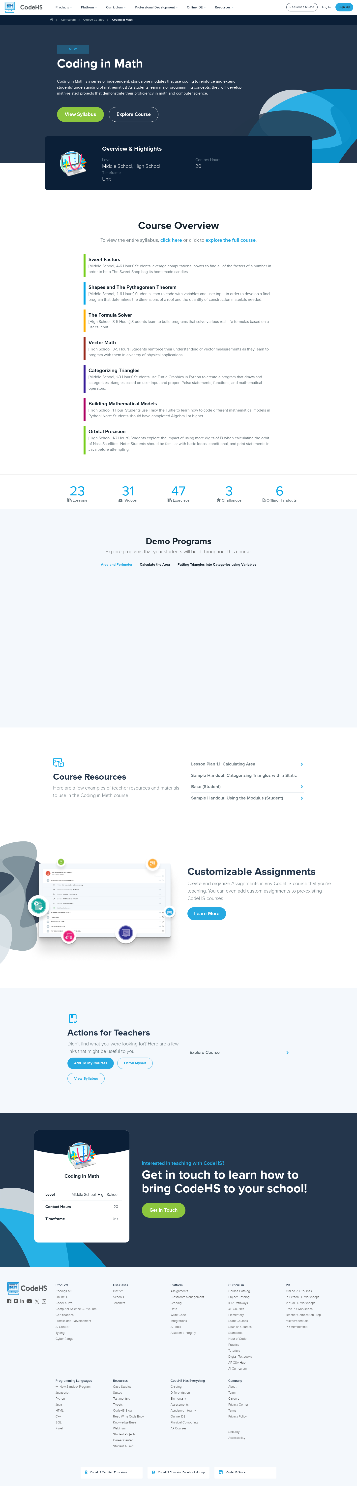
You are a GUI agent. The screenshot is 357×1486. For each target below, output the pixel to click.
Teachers (119, 1303)
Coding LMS (64, 1291)
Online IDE (63, 1297)
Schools (118, 1297)
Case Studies (122, 1387)
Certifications (65, 1315)
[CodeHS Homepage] (25, 7)
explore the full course (231, 240)
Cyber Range (64, 1339)
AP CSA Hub (236, 1363)
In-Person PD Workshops (302, 1297)
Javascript (62, 1393)
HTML (60, 1411)
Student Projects (124, 1434)
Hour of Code (237, 1339)
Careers (233, 1399)
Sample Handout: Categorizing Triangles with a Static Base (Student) (247, 781)
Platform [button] (89, 7)
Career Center (123, 1440)
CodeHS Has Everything (188, 1380)
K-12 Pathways (238, 1303)
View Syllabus (80, 114)
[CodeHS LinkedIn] (22, 1302)
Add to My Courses (90, 1063)
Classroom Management (187, 1297)
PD (288, 1285)
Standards (235, 1333)
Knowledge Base (124, 1422)
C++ (58, 1416)
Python (60, 1399)
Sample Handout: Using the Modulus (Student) (247, 798)
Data (174, 1309)
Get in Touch (163, 1210)
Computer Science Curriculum (76, 1309)
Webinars (119, 1428)
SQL (59, 1422)
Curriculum (68, 20)
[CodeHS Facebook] (9, 1302)
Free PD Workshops (299, 1309)
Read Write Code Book (128, 1416)
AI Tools (176, 1327)
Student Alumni (123, 1446)
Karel (59, 1428)
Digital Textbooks (240, 1357)
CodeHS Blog (122, 1411)
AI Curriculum (237, 1369)
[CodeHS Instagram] (16, 1302)
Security (233, 1432)
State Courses (238, 1321)
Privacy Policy (237, 1416)
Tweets (118, 1405)
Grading (176, 1303)
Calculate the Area (155, 564)
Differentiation (180, 1393)
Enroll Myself (135, 1063)
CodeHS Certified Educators (106, 1472)
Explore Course (134, 114)
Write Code (178, 1315)
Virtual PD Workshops (300, 1303)
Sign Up (344, 7)
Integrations (179, 1321)
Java (59, 1405)
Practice (233, 1345)
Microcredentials (297, 1321)
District (118, 1291)
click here (171, 240)
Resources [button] (224, 7)
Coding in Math (122, 20)
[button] (64, 7)
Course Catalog (93, 20)
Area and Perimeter (116, 564)
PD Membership (296, 1327)
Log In (326, 7)
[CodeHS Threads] (44, 1302)
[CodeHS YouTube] (29, 1302)
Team (232, 1393)
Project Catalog (238, 1297)
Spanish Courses (240, 1327)
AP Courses (236, 1309)
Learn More (206, 914)
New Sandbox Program (73, 1387)
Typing (60, 1333)
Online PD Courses (299, 1291)
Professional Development (73, 1321)
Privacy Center (238, 1405)
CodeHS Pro (64, 1303)
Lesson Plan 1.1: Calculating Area (247, 764)
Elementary (236, 1315)
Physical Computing (184, 1422)
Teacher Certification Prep (303, 1315)
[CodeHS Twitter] (36, 1302)
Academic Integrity (183, 1333)
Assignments (179, 1291)
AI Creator (62, 1327)
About (232, 1387)
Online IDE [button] (196, 7)
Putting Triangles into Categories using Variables (217, 564)
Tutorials (234, 1351)
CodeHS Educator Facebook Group (178, 1472)
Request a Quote (302, 7)
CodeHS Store (232, 1472)
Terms (232, 1411)
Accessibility (236, 1438)
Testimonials (121, 1399)
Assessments (180, 1405)
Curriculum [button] (116, 7)
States (117, 1393)
